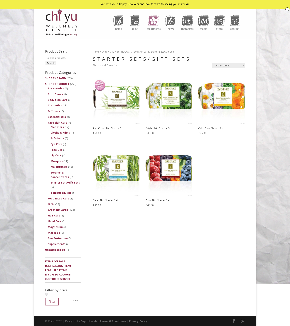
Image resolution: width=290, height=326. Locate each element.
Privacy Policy (138, 321)
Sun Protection (58, 238)
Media (203, 28)
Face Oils (57, 150)
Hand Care (55, 221)
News (171, 28)
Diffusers (54, 111)
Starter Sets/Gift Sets (65, 182)
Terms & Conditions (113, 321)
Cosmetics (55, 105)
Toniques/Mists (61, 192)
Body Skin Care (58, 100)
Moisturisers (59, 167)
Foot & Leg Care (58, 198)
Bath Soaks (55, 94)
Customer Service (57, 279)
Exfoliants (57, 138)
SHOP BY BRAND (55, 78)
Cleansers (57, 127)
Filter (51, 302)
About (135, 28)
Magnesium (56, 227)
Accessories (56, 88)
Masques (57, 161)
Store (219, 28)
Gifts (51, 204)
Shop (104, 51)
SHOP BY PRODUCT (120, 51)
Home (118, 28)
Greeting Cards (58, 209)
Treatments (154, 28)
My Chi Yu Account (58, 274)
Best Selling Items (58, 266)
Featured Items (56, 270)
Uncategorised (55, 249)
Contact (235, 28)
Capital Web (89, 321)
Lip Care (56, 155)
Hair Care (54, 215)
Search (51, 63)
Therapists (187, 28)
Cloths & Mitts (60, 132)
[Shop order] (228, 65)
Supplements (56, 244)
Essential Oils (57, 117)
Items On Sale (55, 261)
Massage (54, 232)
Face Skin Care (141, 51)
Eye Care (56, 144)
